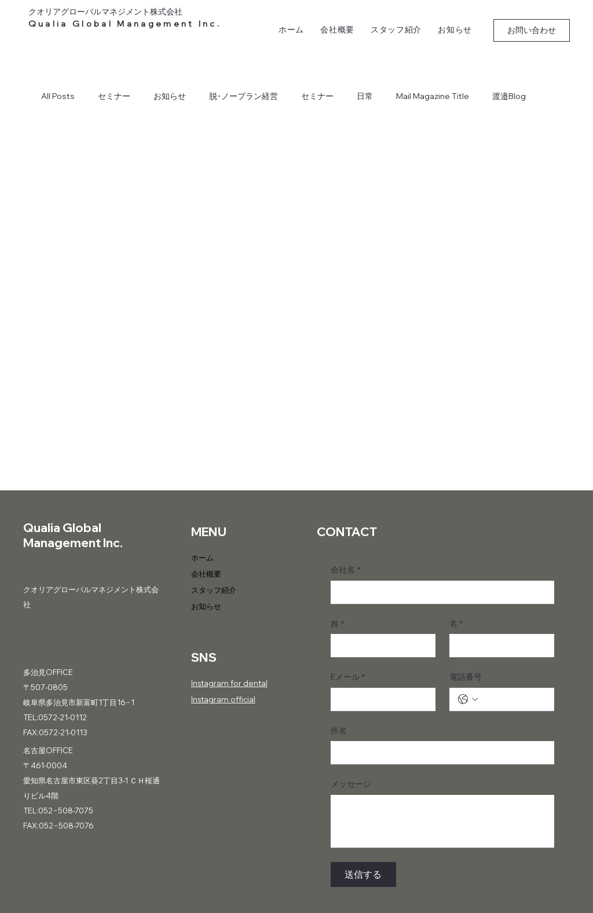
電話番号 (465, 677)
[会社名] (439, 592)
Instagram (210, 683)
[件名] (439, 752)
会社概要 (206, 573)
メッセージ (351, 784)
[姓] (380, 645)
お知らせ (169, 96)
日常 (365, 96)
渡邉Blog (509, 96)
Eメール (348, 677)
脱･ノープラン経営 (243, 96)
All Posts (58, 96)
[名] (498, 645)
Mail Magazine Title (432, 96)
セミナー (114, 96)
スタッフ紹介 (213, 590)
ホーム (202, 557)
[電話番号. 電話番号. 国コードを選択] (467, 699)
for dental (248, 683)
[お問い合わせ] (531, 30)
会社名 (345, 570)
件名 (339, 730)
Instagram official (223, 699)
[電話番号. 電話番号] (513, 699)
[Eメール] (380, 699)
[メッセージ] (442, 821)
